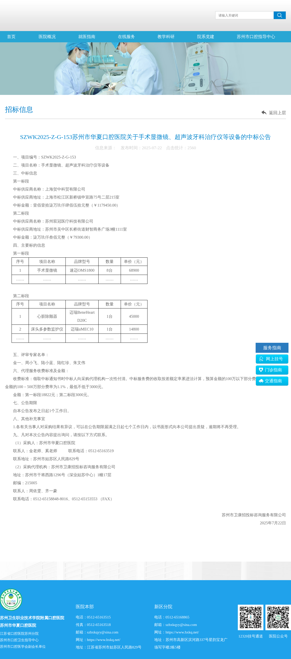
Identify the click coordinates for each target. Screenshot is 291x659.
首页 (11, 36)
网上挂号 (271, 359)
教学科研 (166, 36)
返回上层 (277, 112)
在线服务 (126, 36)
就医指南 (86, 36)
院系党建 (205, 36)
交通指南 (270, 381)
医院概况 (47, 36)
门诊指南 (270, 370)
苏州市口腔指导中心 (256, 36)
